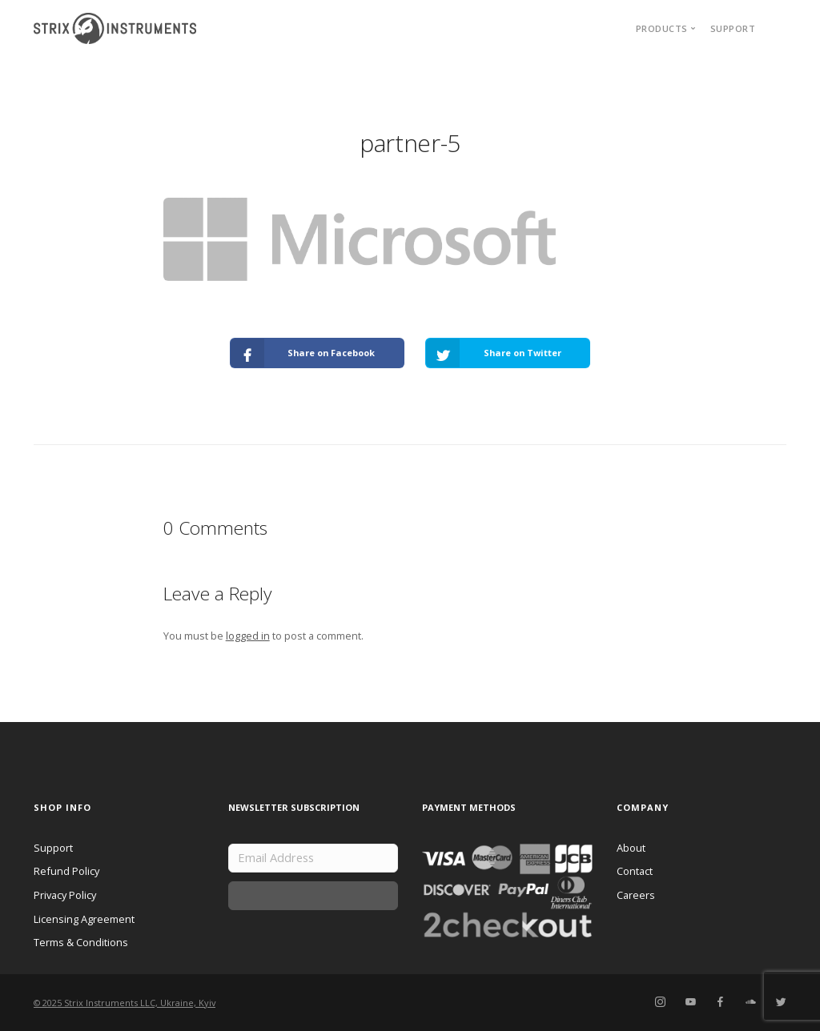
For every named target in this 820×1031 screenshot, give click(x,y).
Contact (635, 871)
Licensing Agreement (84, 919)
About (631, 847)
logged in (248, 635)
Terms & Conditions (81, 942)
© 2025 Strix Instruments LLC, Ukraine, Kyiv (124, 1003)
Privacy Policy (65, 895)
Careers (636, 895)
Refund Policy (66, 871)
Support (733, 28)
